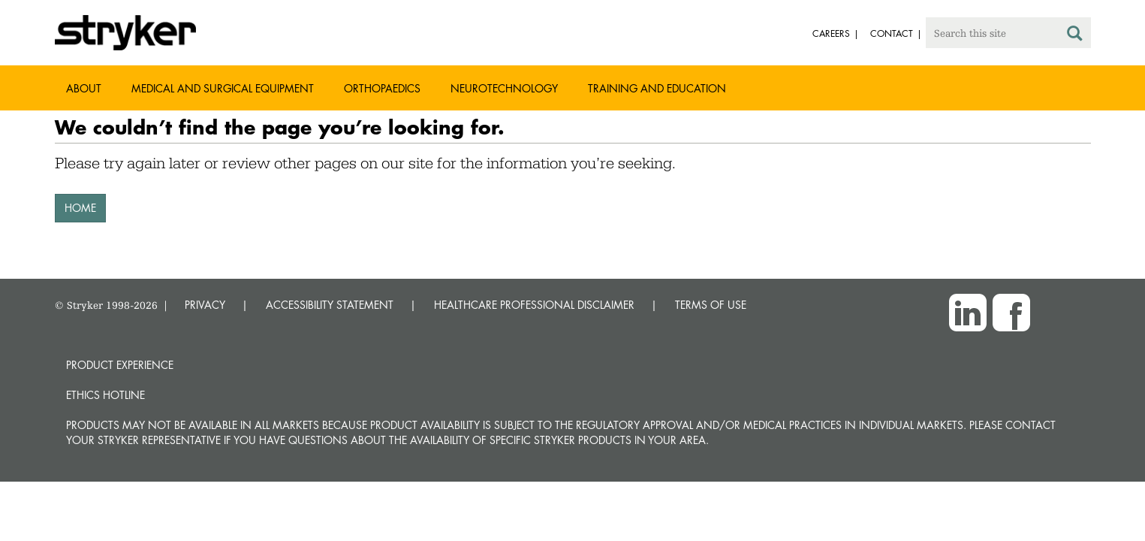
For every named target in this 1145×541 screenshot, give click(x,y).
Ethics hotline (105, 395)
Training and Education (657, 88)
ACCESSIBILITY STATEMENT (329, 305)
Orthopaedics (382, 88)
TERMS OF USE (710, 305)
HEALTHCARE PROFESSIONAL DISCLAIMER (534, 305)
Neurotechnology (504, 88)
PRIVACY (205, 305)
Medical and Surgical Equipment (222, 88)
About (83, 88)
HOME (80, 208)
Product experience (119, 365)
